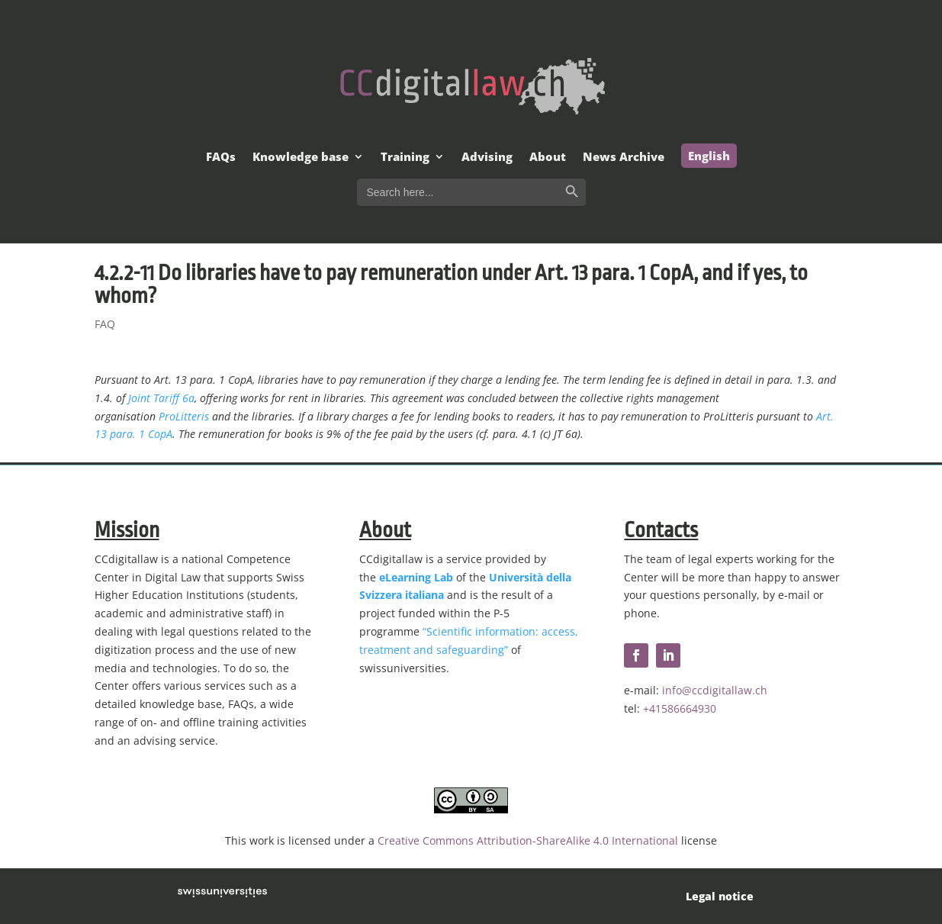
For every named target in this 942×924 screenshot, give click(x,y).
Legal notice (720, 896)
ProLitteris (184, 416)
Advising (487, 157)
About (547, 157)
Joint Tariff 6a (161, 398)
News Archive (623, 157)
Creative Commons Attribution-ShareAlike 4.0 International (528, 840)
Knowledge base (300, 157)
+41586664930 (679, 708)
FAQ (105, 324)
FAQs (221, 157)
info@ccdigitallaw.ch (714, 690)
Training (405, 157)
